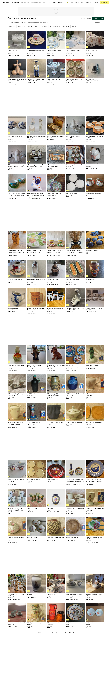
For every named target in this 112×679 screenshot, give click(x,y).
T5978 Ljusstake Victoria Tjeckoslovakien (33, 423)
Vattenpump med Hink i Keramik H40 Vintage (16, 595)
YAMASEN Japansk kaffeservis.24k (56, 136)
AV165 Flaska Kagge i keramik (35, 394)
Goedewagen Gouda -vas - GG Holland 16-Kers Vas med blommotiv (94, 538)
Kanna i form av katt (91, 165)
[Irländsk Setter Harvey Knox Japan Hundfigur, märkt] (56, 354)
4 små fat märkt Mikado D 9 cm (74, 79)
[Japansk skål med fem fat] (95, 240)
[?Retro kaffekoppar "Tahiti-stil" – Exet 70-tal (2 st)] (17, 469)
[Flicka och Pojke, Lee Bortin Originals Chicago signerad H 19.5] (17, 240)
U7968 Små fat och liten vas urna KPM (75, 509)
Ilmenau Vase (50, 508)
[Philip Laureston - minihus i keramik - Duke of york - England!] (56, 154)
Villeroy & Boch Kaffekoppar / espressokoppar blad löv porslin (74, 595)
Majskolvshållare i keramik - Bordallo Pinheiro (73, 280)
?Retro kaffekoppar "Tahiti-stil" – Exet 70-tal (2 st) (16, 480)
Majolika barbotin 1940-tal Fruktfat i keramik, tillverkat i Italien (36, 251)
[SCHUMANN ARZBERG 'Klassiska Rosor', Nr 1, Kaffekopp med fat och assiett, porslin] (36, 40)
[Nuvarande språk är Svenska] (67, 2)
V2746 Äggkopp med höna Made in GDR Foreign (95, 509)
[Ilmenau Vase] (56, 498)
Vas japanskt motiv (90, 279)
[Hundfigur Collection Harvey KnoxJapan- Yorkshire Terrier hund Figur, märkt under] (36, 354)
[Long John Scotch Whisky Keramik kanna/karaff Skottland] (36, 297)
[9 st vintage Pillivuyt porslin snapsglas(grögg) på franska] (17, 498)
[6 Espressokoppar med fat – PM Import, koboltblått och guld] (36, 154)
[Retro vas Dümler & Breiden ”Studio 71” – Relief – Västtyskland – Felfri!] (75, 240)
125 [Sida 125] (65, 633)
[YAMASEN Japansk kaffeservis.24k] (56, 125)
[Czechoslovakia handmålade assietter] (95, 612)
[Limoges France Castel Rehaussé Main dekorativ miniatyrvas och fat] (75, 469)
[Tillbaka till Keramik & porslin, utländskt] (8, 22)
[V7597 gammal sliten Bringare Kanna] (36, 612)
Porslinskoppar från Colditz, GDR (16, 623)
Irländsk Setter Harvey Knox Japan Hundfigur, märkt (56, 366)
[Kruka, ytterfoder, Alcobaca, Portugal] (17, 40)
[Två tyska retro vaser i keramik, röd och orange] (56, 612)
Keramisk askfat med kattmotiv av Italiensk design (36, 280)
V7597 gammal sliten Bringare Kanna (35, 623)
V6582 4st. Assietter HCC (34, 479)
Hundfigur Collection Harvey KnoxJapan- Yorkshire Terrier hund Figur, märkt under (36, 366)
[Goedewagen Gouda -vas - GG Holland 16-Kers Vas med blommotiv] (95, 526)
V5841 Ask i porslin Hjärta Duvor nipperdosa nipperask (16, 538)
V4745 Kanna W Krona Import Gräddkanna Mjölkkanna (15, 423)
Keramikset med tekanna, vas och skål (94, 595)
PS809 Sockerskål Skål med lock (74, 422)
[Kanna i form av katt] (95, 154)
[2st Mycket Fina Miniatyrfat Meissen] (17, 125)
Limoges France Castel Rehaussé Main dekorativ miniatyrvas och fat (75, 480)
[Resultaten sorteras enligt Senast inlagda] (97, 22)
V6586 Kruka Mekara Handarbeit (55, 537)
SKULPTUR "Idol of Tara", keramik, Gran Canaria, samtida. (17, 79)
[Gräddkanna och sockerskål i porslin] (95, 183)
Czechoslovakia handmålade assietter (93, 623)
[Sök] (47, 2)
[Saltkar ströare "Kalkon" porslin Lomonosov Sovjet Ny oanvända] (36, 183)
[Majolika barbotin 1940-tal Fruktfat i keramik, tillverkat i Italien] (36, 240)
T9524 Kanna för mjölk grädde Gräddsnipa (94, 394)
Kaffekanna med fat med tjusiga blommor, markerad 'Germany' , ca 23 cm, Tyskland (16, 165)
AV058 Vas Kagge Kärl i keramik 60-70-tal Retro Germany (55, 394)
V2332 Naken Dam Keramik (92, 365)
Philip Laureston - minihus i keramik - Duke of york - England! (56, 165)
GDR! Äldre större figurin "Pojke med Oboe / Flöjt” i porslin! (35, 79)
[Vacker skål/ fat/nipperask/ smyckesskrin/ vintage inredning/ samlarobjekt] (56, 68)
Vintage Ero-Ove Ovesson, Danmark (54, 280)
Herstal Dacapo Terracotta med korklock (55, 308)
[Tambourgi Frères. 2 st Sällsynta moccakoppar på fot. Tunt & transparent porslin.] (56, 240)
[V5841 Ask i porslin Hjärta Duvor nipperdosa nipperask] (17, 526)
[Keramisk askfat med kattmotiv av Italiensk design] (36, 269)
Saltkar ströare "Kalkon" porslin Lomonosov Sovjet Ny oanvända (35, 194)
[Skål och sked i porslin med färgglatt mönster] (56, 183)
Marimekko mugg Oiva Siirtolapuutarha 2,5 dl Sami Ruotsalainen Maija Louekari (93, 80)
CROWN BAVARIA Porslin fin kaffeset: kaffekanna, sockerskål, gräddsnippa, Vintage (75, 137)
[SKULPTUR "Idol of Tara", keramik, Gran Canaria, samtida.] (17, 68)
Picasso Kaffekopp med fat (15, 279)
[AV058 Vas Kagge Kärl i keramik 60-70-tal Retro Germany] (56, 383)
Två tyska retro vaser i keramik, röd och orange (56, 623)
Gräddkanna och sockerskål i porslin (93, 194)
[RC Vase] (36, 583)
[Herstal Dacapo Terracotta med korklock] (56, 297)
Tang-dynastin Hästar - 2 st (34, 508)
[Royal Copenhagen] (56, 583)
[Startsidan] (15, 2)
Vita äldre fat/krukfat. (71, 193)
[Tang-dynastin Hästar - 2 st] (36, 498)
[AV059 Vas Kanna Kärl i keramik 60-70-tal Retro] (75, 383)
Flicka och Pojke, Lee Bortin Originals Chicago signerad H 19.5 (16, 251)
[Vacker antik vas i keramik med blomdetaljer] (17, 354)
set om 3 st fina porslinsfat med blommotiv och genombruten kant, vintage (95, 51)
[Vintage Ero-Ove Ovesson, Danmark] (56, 269)
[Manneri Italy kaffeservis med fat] (75, 154)
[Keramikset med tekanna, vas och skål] (95, 583)
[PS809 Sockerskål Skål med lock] (75, 412)
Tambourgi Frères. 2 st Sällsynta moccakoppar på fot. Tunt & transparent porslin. (55, 251)
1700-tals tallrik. (70, 623)
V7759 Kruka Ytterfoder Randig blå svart (55, 423)
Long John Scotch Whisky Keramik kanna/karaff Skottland (36, 308)
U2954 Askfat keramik (72, 537)
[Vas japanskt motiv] (95, 269)
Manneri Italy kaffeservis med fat (74, 165)
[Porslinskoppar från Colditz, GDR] (17, 612)
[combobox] (34, 2)
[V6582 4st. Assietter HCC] (36, 469)
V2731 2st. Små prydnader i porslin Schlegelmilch (17, 394)
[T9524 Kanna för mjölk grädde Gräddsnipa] (95, 383)
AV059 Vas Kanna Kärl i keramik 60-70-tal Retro (75, 394)
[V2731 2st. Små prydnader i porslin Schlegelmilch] (17, 383)
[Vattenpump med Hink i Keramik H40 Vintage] (17, 583)
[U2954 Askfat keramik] (75, 526)
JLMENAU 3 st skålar (32, 537)
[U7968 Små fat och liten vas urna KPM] (75, 498)
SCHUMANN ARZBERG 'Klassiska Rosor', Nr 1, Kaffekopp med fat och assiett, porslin (35, 51)
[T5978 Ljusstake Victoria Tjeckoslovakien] (36, 412)
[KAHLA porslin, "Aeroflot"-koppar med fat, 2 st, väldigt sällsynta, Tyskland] (17, 183)
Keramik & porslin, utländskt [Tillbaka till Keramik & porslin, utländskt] (18, 22)
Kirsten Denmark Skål (52, 479)
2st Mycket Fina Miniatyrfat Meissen (15, 136)
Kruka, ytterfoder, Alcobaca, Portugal (15, 51)
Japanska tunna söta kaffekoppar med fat (94, 136)
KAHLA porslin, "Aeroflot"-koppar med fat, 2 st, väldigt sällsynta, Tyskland (16, 194)
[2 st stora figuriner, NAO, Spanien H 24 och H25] (36, 125)
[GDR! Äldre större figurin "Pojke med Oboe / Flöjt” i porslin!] (36, 68)
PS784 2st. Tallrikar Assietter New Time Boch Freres (94, 423)
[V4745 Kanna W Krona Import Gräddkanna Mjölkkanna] (17, 412)
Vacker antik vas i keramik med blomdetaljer (16, 366)
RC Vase (29, 594)
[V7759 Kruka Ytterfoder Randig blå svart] (56, 412)
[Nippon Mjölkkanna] (17, 297)
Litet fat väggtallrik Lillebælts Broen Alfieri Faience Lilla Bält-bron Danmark (95, 480)
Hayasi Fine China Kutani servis (94, 308)
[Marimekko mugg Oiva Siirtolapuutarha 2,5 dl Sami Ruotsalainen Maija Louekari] (95, 68)
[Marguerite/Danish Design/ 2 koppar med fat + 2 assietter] (56, 40)
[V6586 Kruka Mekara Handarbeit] (56, 526)
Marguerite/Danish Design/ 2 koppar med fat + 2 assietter (54, 51)
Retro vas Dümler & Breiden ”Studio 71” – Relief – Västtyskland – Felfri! (75, 251)
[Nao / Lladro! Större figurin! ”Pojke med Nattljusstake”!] (75, 297)
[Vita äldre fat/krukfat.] (75, 183)
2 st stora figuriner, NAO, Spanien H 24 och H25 (36, 136)
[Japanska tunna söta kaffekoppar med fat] (95, 125)
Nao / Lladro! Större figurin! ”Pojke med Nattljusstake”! (75, 308)
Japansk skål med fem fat (92, 250)
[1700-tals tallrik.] (75, 612)
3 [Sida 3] (56, 633)
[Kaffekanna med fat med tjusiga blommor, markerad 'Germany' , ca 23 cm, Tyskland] (17, 154)
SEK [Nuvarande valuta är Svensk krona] (72, 2)
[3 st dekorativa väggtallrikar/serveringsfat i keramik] (75, 354)
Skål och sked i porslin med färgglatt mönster (54, 194)
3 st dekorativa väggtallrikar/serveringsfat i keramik (73, 366)
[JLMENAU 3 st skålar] (36, 526)
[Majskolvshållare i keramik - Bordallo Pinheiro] (75, 269)
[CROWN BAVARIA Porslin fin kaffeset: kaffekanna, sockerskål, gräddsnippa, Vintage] (75, 125)
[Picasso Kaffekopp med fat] (17, 269)
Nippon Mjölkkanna (13, 308)
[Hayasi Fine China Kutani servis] (95, 297)
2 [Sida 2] (52, 633)
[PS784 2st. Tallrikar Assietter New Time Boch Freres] (95, 412)
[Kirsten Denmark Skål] (56, 469)
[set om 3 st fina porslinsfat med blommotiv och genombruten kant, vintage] (95, 40)
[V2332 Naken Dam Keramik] (95, 354)
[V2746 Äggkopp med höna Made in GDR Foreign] (95, 498)
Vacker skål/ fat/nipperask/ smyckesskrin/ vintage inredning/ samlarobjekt (55, 80)
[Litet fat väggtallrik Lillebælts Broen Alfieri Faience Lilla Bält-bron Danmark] (95, 469)
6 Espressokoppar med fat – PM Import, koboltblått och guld (35, 165)
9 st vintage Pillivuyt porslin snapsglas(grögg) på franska (15, 509)
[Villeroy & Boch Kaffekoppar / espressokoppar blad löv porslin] (75, 583)
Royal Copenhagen (52, 594)
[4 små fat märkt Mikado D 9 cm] (75, 68)
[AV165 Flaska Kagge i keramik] (36, 383)
